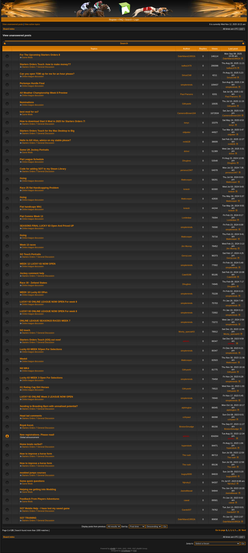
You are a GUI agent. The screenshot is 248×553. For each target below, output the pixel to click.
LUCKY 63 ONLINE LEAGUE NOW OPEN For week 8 (48, 311)
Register (113, 19)
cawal (186, 500)
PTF (134, 551)
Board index (9, 29)
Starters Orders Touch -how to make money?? (45, 64)
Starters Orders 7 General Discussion (38, 67)
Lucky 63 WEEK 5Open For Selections (41, 349)
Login (136, 19)
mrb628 (186, 142)
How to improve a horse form (36, 453)
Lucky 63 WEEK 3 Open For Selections (41, 377)
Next (244, 530)
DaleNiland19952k (186, 56)
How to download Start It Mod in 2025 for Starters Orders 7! (52, 121)
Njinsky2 (187, 482)
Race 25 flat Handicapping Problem (39, 187)
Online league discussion (33, 76)
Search (128, 19)
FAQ (121, 19)
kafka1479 (187, 66)
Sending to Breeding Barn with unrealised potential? (49, 406)
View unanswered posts (13, 24)
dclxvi (186, 151)
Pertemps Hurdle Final (32, 83)
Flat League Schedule (32, 159)
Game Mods (27, 57)
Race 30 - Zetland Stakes (33, 282)
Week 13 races (28, 244)
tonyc (186, 123)
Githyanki (186, 104)
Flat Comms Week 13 (31, 216)
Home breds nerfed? (31, 444)
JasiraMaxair (187, 491)
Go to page (220, 530)
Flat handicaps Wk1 (30, 206)
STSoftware (125, 551)
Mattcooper (186, 180)
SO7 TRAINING (28, 518)
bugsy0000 (186, 474)
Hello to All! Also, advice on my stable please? (45, 140)
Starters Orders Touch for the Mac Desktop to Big (47, 130)
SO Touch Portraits (30, 254)
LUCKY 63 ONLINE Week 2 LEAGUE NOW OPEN (46, 396)
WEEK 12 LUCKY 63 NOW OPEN (37, 263)
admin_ (186, 341)
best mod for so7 (29, 111)
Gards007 (186, 510)
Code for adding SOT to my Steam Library (43, 168)
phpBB (112, 549)
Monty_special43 (187, 331)
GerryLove (186, 256)
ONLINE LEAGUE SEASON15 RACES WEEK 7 (45, 320)
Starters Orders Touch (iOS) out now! (40, 339)
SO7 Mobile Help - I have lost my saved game (45, 508)
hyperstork (186, 445)
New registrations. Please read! (37, 434)
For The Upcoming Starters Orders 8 (40, 54)
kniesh (186, 189)
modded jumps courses (33, 472)
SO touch (25, 330)
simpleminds (186, 85)
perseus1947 (186, 170)
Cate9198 (186, 274)
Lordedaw (186, 218)
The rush (186, 455)
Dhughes (186, 161)
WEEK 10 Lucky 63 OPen (33, 292)
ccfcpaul (186, 417)
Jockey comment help (32, 273)
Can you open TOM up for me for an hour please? (47, 73)
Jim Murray (186, 246)
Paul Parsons (186, 94)
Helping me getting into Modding (38, 489)
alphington (187, 407)
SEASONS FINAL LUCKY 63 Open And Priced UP (47, 225)
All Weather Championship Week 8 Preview (43, 92)
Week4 (23, 358)
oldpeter (186, 132)
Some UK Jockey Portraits (34, 149)
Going (23, 178)
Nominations (27, 102)
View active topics (32, 24)
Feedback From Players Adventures (39, 499)
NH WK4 (24, 368)
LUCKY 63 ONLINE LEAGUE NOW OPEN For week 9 (48, 301)
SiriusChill (186, 75)
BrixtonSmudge (186, 426)
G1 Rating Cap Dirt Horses (34, 387)
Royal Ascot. (27, 425)
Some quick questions (32, 481)
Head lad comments (31, 415)
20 (240, 530)
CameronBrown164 (186, 113)
